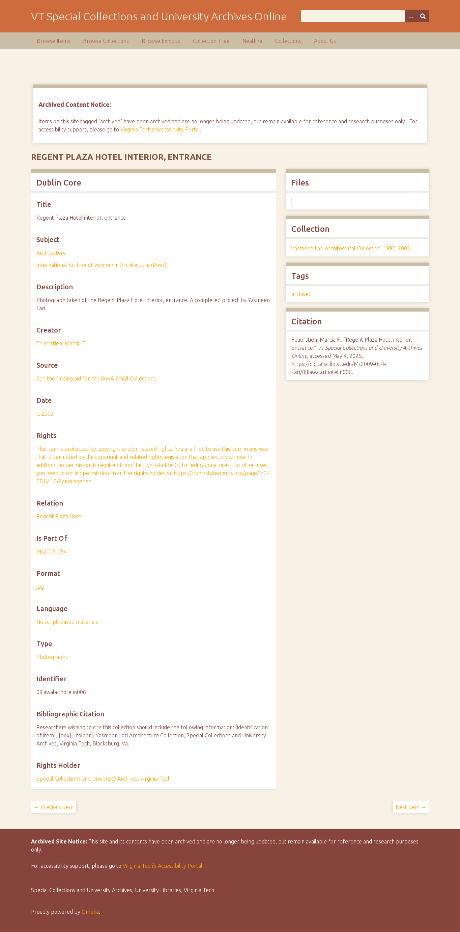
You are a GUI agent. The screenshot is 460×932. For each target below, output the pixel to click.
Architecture (51, 253)
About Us (325, 41)
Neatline (252, 41)
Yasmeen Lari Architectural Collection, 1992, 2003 (350, 248)
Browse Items (53, 41)
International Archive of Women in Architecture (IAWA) (102, 265)
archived (301, 294)
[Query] (365, 16)
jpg (40, 587)
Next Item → (411, 807)
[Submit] (423, 16)
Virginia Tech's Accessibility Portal (160, 129)
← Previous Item (54, 807)
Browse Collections (106, 41)
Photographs (52, 657)
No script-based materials (67, 622)
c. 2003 (45, 414)
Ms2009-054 (51, 551)
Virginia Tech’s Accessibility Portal (162, 866)
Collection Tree (211, 41)
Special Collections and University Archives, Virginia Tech (103, 779)
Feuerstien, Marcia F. (61, 343)
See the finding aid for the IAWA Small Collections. (96, 378)
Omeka (90, 912)
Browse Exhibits (161, 41)
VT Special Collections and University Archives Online (159, 16)
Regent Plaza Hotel (59, 516)
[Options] (411, 16)
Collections (288, 41)
